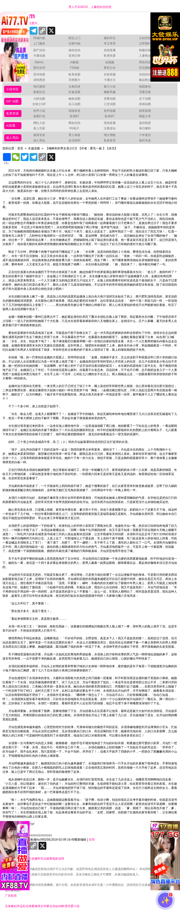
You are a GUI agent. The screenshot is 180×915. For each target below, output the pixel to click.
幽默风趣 (110, 92)
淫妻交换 (145, 92)
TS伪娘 (74, 67)
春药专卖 (145, 140)
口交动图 (110, 104)
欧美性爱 (110, 55)
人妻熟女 (145, 55)
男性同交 (145, 62)
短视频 (109, 62)
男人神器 (74, 135)
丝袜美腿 (110, 74)
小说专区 (12, 89)
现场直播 (110, 123)
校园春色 (145, 86)
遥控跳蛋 (145, 123)
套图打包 (39, 116)
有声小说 (39, 111)
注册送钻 (110, 128)
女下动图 (145, 98)
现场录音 (74, 111)
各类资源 (12, 113)
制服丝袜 (145, 50)
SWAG (39, 62)
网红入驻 (39, 123)
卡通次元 (110, 80)
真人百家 (39, 128)
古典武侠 (74, 86)
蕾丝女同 (39, 67)
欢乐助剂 (74, 140)
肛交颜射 (145, 67)
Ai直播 (10, 125)
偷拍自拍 (74, 50)
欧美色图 (74, 74)
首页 (20, 148)
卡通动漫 (39, 55)
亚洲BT (74, 116)
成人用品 (12, 137)
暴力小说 (110, 86)
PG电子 (74, 128)
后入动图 (74, 104)
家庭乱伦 (39, 92)
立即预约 (145, 43)
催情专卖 (39, 135)
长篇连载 (74, 92)
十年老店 (145, 135)
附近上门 (74, 38)
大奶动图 (39, 98)
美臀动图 (110, 98)
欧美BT (109, 116)
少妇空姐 (145, 38)
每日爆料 (145, 128)
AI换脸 (74, 62)
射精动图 (145, 104)
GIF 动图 (12, 101)
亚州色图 (39, 74)
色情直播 (110, 50)
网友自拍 (74, 123)
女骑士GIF (39, 104)
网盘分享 (145, 116)
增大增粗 (110, 135)
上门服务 (39, 43)
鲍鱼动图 (74, 98)
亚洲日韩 (74, 55)
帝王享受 (110, 43)
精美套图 (145, 111)
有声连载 (110, 111)
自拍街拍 (145, 74)
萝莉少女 (110, 67)
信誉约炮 (74, 43)
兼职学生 (110, 38)
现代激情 (39, 86)
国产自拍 (39, 50)
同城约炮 (39, 38)
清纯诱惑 (39, 80)
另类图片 (74, 80)
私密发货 (110, 140)
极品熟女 (145, 80)
